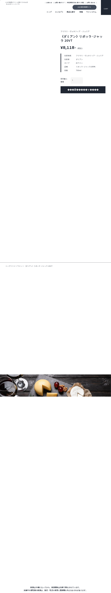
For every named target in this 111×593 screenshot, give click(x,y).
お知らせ (49, 3)
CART (106, 7)
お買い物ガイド (60, 3)
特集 (81, 12)
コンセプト (59, 12)
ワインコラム (91, 12)
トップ (49, 12)
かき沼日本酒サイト (84, 7)
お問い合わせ (91, 3)
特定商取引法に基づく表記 (75, 3)
